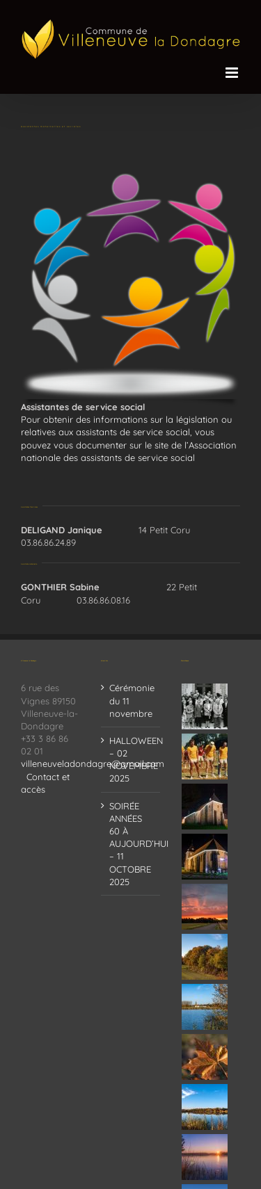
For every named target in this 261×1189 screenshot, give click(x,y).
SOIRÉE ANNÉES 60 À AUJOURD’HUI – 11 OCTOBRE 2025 (131, 843)
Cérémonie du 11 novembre (131, 700)
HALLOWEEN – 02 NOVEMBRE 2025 (131, 759)
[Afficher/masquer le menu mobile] (233, 72)
